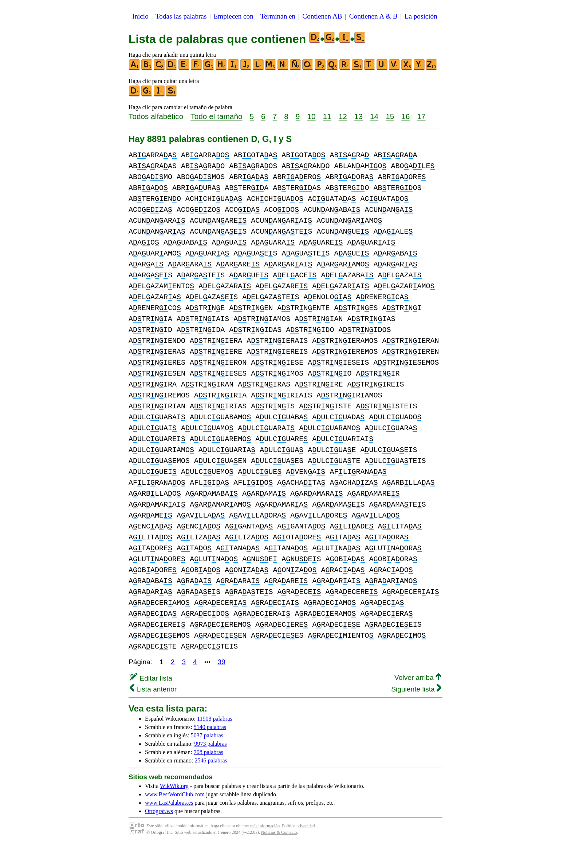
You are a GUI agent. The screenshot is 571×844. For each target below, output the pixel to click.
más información (265, 825)
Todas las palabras (180, 16)
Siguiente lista (416, 689)
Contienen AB (322, 16)
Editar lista (151, 678)
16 (405, 116)
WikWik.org (174, 786)
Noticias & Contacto (279, 832)
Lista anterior (153, 689)
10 (311, 116)
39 (221, 662)
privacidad (305, 825)
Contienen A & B (373, 16)
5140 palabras (210, 727)
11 (327, 116)
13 (358, 116)
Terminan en (277, 16)
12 (343, 116)
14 (374, 116)
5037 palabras (207, 735)
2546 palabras (210, 760)
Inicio (140, 16)
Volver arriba (417, 677)
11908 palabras (214, 719)
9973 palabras (210, 744)
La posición (421, 16)
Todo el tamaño (216, 116)
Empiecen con (233, 16)
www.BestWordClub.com (175, 794)
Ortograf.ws (159, 811)
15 (390, 116)
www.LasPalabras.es (169, 803)
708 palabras (208, 752)
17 (421, 116)
